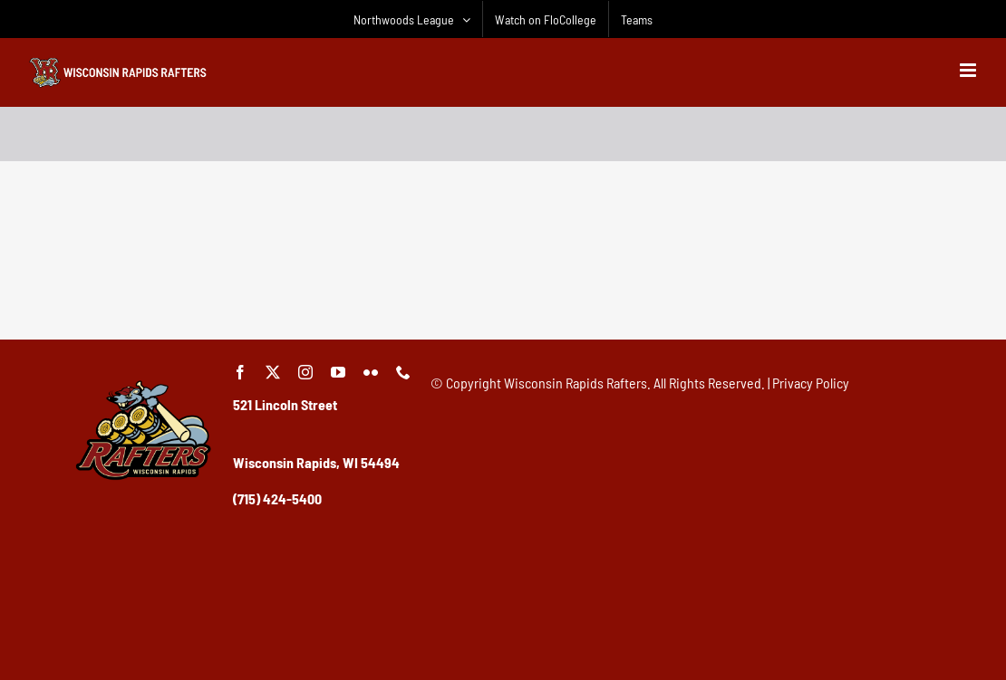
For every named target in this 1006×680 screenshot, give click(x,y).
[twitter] (273, 372)
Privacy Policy (810, 382)
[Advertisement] (503, 275)
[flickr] (370, 372)
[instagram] (305, 372)
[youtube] (338, 372)
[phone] (403, 372)
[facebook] (240, 372)
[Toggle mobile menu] (969, 70)
